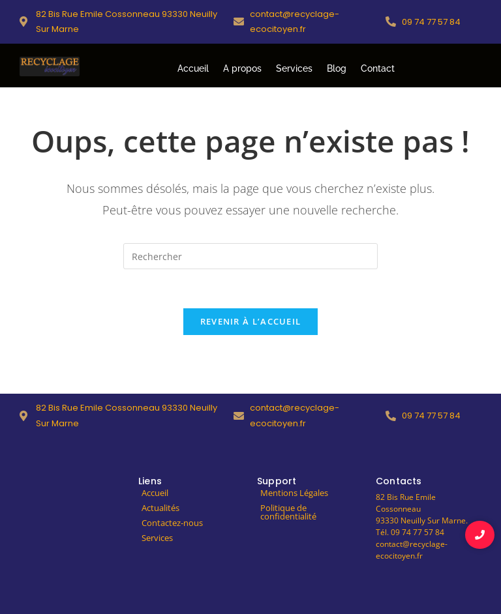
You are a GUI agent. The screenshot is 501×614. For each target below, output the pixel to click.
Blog (336, 68)
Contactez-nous (172, 523)
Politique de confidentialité (288, 512)
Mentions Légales (294, 493)
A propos (242, 68)
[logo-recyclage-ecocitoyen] (50, 66)
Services (294, 68)
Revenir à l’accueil (250, 321)
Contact (378, 68)
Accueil (193, 68)
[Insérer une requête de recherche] (250, 256)
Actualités (160, 508)
